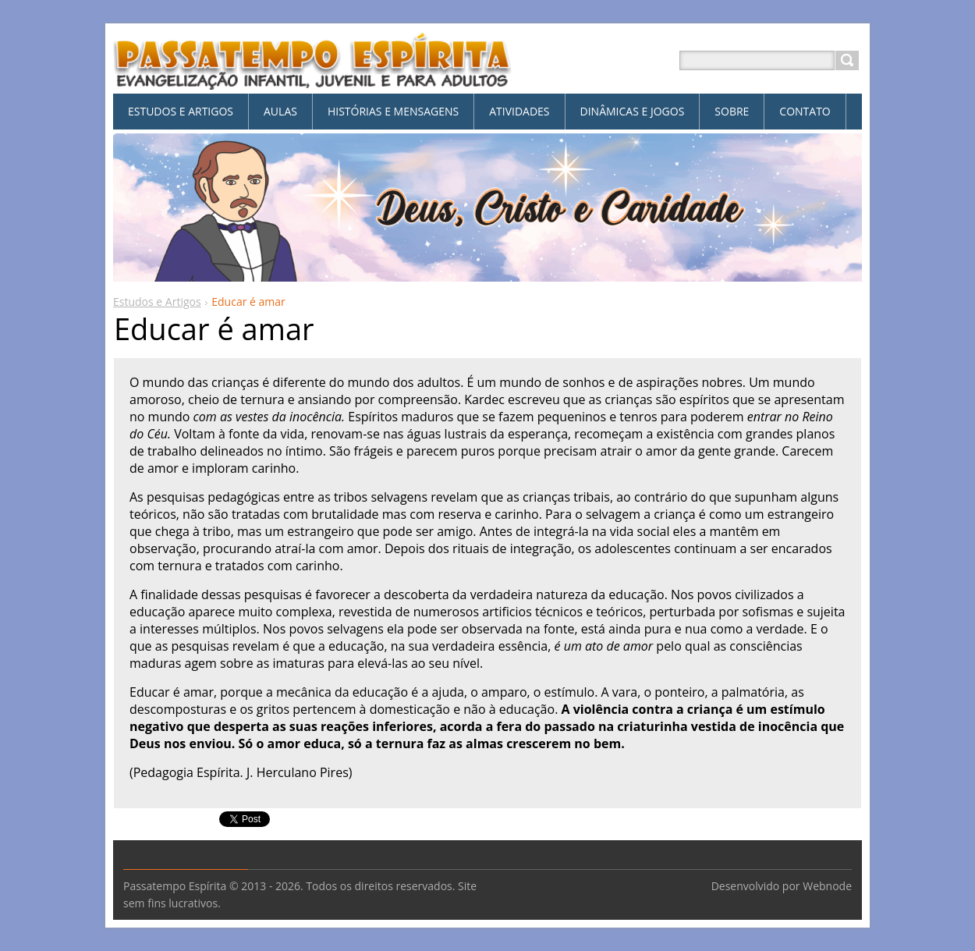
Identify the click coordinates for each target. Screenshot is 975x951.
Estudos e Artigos (157, 301)
